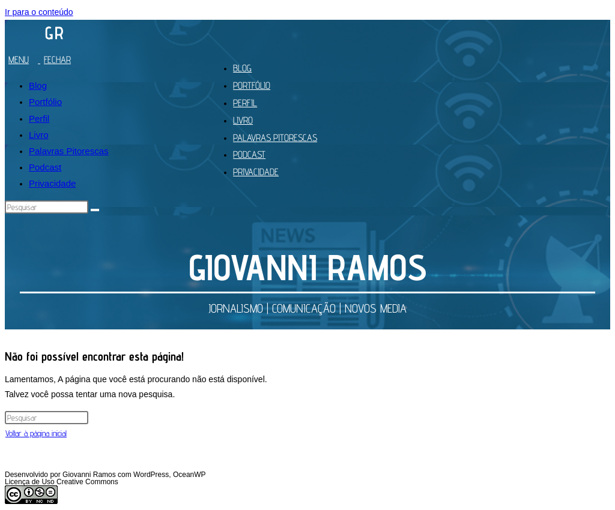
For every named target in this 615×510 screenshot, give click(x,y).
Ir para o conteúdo (39, 12)
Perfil (39, 118)
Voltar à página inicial (36, 433)
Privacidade (52, 183)
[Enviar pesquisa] (95, 210)
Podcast (45, 167)
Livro (39, 135)
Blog (38, 85)
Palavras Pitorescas (69, 151)
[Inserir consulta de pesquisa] (46, 207)
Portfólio (45, 102)
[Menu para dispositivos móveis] (42, 59)
